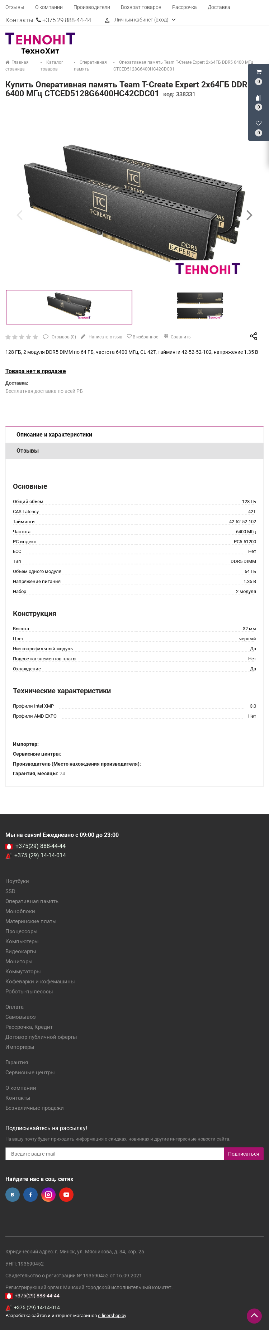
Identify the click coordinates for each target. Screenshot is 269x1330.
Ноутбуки (17, 881)
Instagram (48, 1194)
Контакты (17, 1098)
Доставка (219, 7)
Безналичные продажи (34, 1108)
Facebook (30, 1194)
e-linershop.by (112, 1315)
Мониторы (19, 961)
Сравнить (176, 335)
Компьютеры (22, 941)
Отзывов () (63, 336)
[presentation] (19, 215)
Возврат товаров (141, 7)
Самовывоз (20, 1017)
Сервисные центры (30, 1072)
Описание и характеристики (54, 434)
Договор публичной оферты (41, 1037)
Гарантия (16, 1062)
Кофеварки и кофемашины (40, 981)
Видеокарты (20, 951)
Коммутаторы (23, 971)
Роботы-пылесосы (29, 991)
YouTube (66, 1194)
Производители (92, 7)
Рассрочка (184, 7)
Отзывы (14, 7)
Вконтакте (12, 1194)
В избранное (142, 336)
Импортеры (19, 1047)
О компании (49, 7)
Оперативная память (31, 901)
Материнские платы (31, 921)
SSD (10, 891)
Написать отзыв (105, 336)
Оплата (14, 1007)
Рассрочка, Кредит (29, 1027)
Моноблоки (20, 911)
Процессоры (21, 931)
